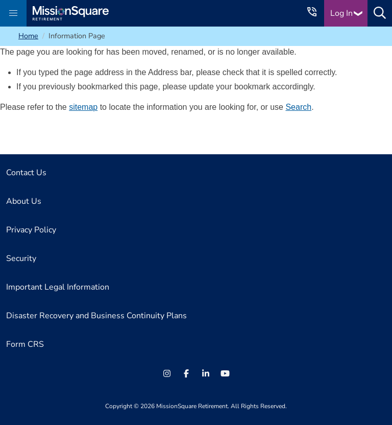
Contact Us (26, 172)
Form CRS (25, 344)
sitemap (83, 107)
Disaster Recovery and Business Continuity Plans (96, 315)
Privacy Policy (31, 229)
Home (28, 36)
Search (298, 107)
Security (21, 258)
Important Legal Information (57, 287)
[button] (13, 13)
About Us (23, 201)
